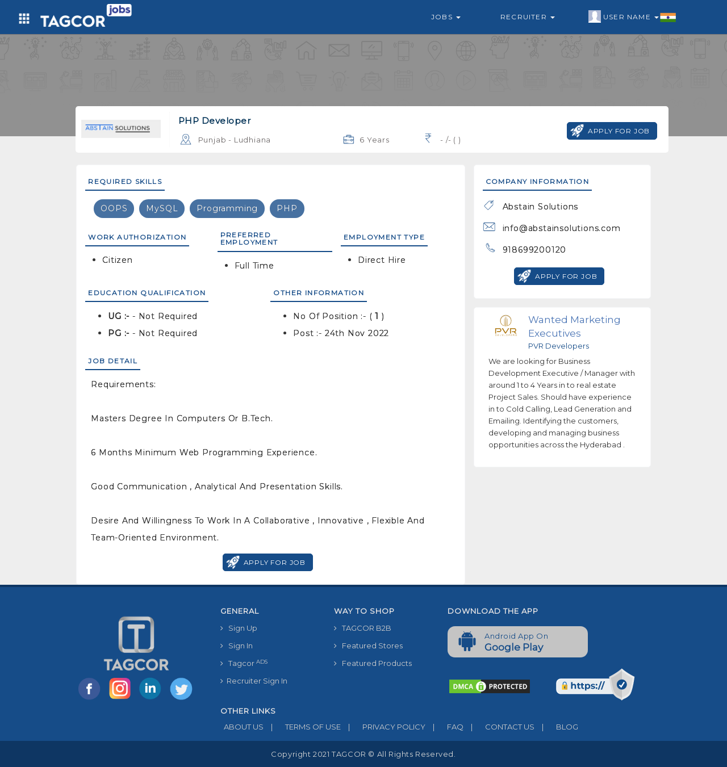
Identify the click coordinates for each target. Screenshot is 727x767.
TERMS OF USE (302, 726)
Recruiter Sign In (253, 680)
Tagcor (244, 663)
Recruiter (527, 16)
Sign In (236, 645)
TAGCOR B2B (362, 627)
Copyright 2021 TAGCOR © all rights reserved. (363, 753)
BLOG (556, 726)
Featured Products (373, 663)
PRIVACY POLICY (383, 726)
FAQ (444, 726)
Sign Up (238, 627)
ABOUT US (242, 726)
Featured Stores (368, 645)
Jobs (446, 16)
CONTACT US (498, 726)
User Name (632, 17)
